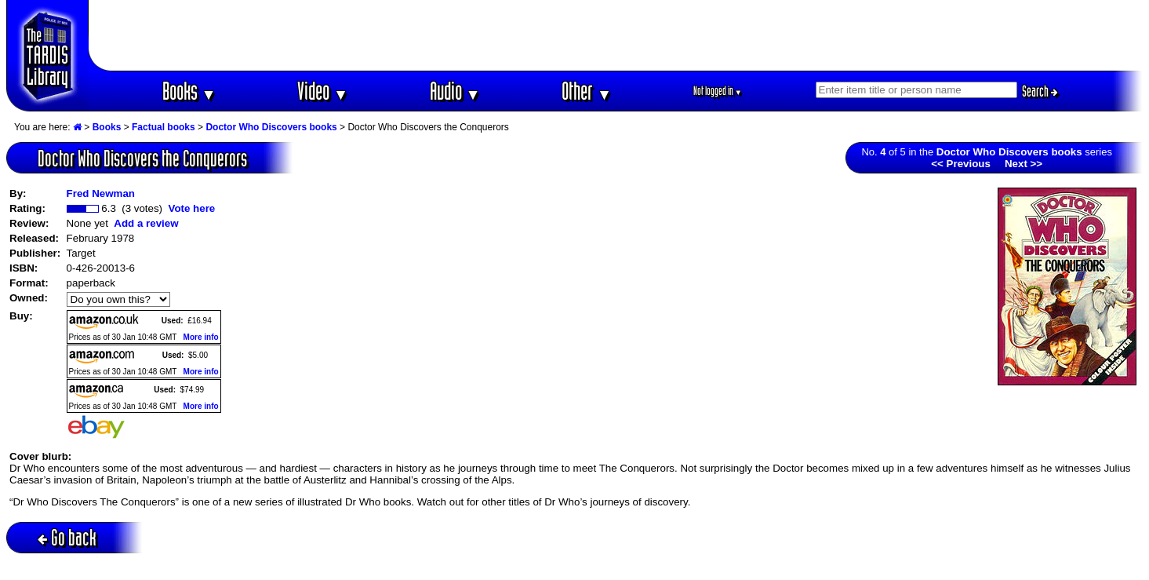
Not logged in (718, 90)
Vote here (191, 208)
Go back (67, 537)
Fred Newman (101, 193)
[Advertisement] (615, 35)
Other (587, 90)
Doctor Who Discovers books (270, 127)
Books (189, 90)
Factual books (163, 127)
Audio (455, 90)
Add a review (146, 223)
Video (322, 90)
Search (1040, 91)
